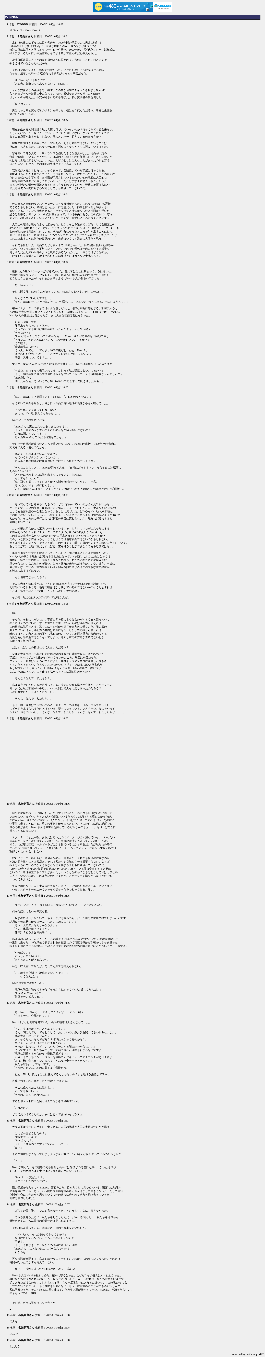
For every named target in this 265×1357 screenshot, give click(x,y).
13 (8, 1120)
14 (8, 1204)
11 (8, 895)
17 (8, 1340)
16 (8, 1327)
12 (8, 1002)
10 (8, 803)
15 (8, 1315)
